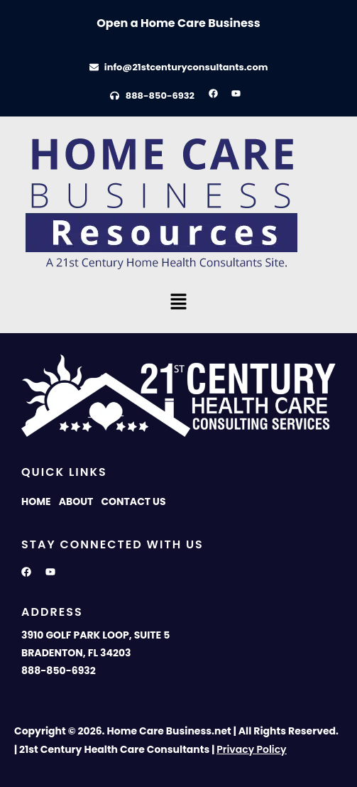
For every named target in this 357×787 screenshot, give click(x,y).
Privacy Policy (251, 749)
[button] (178, 302)
